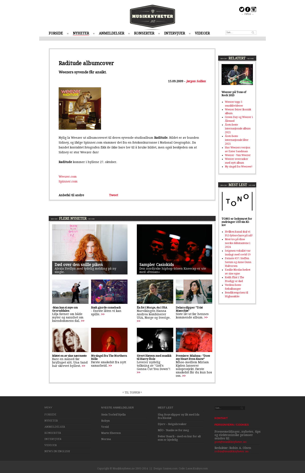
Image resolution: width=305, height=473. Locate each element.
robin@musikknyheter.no (232, 451)
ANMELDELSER (111, 33)
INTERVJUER (174, 33)
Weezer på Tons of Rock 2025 (234, 93)
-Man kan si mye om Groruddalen (65, 309)
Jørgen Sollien (196, 81)
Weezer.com (68, 176)
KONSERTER (144, 33)
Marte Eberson (111, 433)
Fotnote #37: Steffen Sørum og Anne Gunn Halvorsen (238, 262)
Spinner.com (68, 181)
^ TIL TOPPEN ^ (132, 392)
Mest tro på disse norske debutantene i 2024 (237, 243)
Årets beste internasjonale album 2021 (238, 128)
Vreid (105, 426)
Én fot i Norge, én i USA (152, 307)
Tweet (113, 195)
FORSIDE (56, 33)
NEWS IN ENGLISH (57, 451)
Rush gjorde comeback (106, 307)
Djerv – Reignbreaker (172, 424)
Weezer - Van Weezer (238, 155)
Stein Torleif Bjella (113, 414)
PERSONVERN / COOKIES (232, 424)
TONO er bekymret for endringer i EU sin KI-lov (237, 222)
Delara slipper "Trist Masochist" (189, 309)
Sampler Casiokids (156, 264)
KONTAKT (221, 418)
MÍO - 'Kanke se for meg (173, 430)
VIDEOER (202, 33)
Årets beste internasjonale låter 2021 (236, 140)
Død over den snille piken (79, 264)
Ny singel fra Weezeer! (238, 166)
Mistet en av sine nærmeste (69, 355)
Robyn (105, 420)
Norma (106, 439)
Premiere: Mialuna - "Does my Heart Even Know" (193, 357)
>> (82, 320)
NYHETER (81, 33)
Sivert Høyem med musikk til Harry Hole (154, 357)
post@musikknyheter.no (231, 441)
